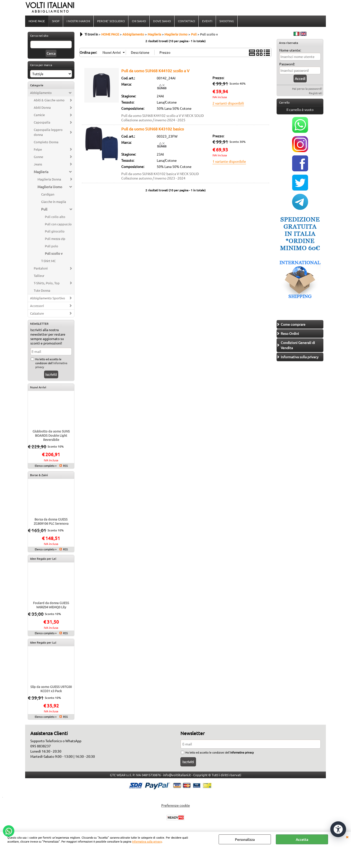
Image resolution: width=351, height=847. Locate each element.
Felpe (38, 149)
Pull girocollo (55, 231)
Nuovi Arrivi (38, 387)
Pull (44, 209)
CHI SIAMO (139, 21)
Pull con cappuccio (58, 224)
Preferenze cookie (175, 805)
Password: (287, 64)
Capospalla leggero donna (48, 132)
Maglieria (41, 171)
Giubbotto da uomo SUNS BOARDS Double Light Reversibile (51, 435)
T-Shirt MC (48, 261)
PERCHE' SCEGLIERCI (111, 21)
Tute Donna (42, 290)
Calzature (37, 313)
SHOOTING (226, 21)
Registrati (315, 93)
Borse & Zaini (39, 475)
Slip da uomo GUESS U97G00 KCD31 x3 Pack (51, 689)
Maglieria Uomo (49, 186)
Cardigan (47, 194)
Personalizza (245, 839)
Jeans (38, 164)
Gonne (38, 157)
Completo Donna (46, 142)
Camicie (39, 115)
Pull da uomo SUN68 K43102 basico (152, 128)
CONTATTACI (186, 21)
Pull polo (51, 246)
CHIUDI (347, 836)
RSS (65, 466)
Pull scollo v (54, 253)
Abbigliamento (41, 92)
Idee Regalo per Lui (43, 642)
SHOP (55, 21)
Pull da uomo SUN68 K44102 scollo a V (155, 70)
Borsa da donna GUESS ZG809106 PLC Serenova (51, 521)
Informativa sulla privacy (147, 841)
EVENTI (207, 21)
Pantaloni (41, 268)
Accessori (37, 306)
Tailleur (39, 275)
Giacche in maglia (53, 201)
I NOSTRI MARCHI (78, 21)
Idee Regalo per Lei (43, 558)
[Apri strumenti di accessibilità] (338, 829)
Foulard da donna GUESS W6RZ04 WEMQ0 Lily (51, 605)
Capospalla (42, 122)
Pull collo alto (55, 217)
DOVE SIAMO (162, 21)
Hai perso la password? (307, 88)
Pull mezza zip (55, 238)
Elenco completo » (45, 466)
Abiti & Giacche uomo (49, 100)
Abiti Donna (42, 107)
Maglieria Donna (49, 179)
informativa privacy (242, 752)
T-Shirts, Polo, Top (47, 283)
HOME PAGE (37, 21)
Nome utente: (290, 50)
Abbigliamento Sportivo (47, 298)
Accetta (302, 839)
